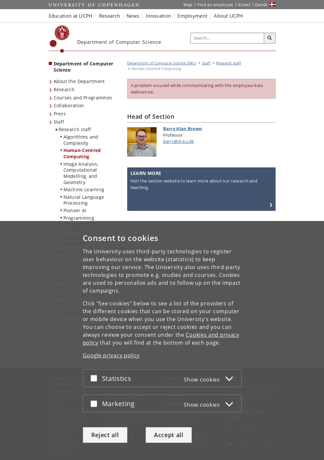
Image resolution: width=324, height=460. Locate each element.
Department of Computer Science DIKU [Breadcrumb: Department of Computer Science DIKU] (161, 62)
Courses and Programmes (83, 97)
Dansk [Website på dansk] (261, 5)
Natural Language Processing (83, 200)
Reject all (105, 435)
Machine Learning (84, 189)
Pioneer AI (75, 210)
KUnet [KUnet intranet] (244, 5)
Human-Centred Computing (82, 153)
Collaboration (69, 105)
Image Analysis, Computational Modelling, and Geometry (81, 173)
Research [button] (109, 15)
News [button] (133, 15)
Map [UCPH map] (188, 5)
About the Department (79, 81)
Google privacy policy (111, 355)
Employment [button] (192, 15)
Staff (59, 122)
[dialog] (162, 340)
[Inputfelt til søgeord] (227, 38)
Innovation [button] (158, 15)
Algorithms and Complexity (80, 140)
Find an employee (215, 5)
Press (60, 114)
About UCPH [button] (228, 15)
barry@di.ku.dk (178, 141)
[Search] (270, 38)
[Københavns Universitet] (60, 39)
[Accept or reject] (95, 378)
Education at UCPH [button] (71, 15)
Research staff (75, 129)
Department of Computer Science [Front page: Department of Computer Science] (83, 66)
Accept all (168, 435)
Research (64, 89)
